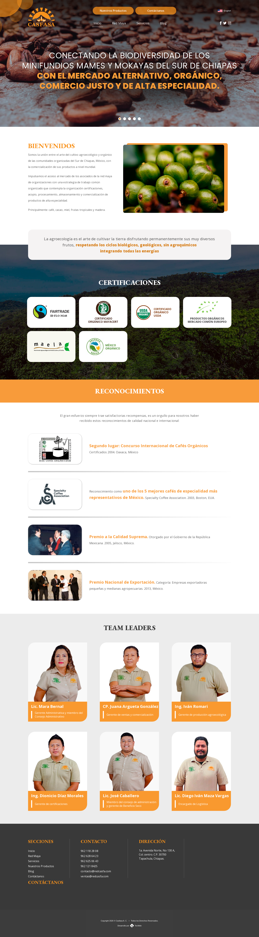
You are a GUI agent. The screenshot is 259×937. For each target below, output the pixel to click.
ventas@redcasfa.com (94, 876)
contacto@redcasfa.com (96, 871)
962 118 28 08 (89, 851)
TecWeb (138, 926)
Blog (31, 871)
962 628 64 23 (89, 856)
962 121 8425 (89, 866)
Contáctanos (155, 11)
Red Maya (34, 856)
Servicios (33, 861)
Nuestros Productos (113, 11)
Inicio (31, 851)
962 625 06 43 (89, 861)
